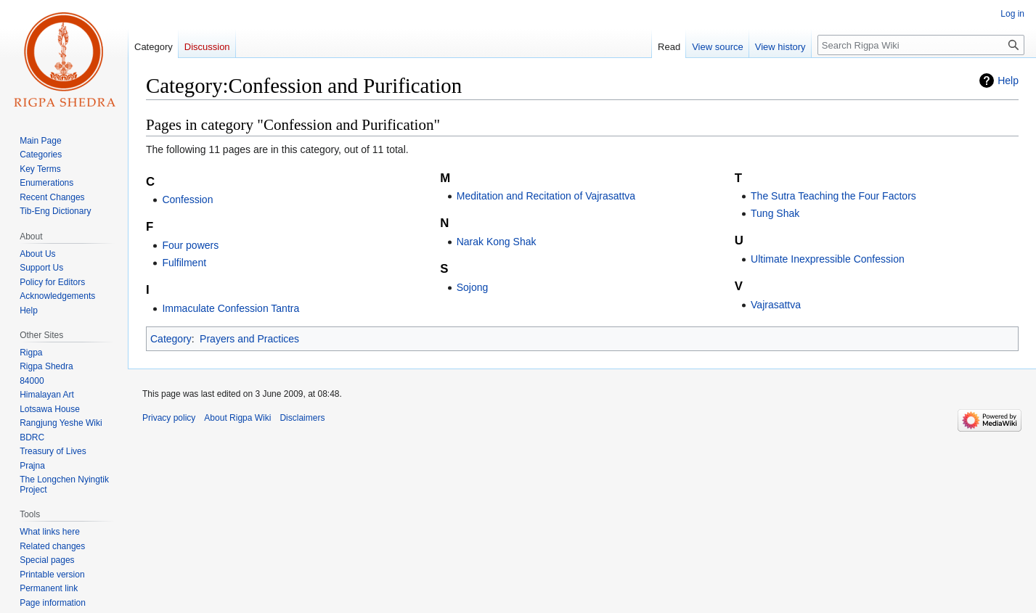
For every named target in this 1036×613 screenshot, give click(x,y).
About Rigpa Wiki (237, 418)
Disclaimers (302, 418)
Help (1008, 80)
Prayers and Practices (249, 339)
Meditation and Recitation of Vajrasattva (546, 196)
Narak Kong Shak (497, 241)
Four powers (190, 245)
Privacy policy (168, 418)
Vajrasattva (776, 304)
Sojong (473, 287)
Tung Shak (775, 213)
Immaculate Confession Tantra (230, 308)
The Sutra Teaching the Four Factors (833, 196)
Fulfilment (184, 262)
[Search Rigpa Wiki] (920, 45)
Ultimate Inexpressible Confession (828, 259)
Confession (187, 199)
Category (171, 339)
